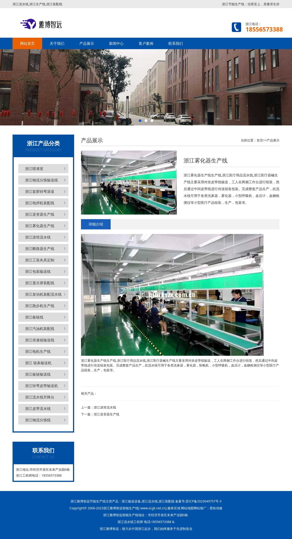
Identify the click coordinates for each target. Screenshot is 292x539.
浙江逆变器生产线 (39, 214)
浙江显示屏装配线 (39, 282)
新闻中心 (116, 43)
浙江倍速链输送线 (39, 340)
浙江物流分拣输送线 (41, 180)
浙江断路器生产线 (39, 248)
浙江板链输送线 (38, 374)
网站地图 (187, 508)
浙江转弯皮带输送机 (41, 385)
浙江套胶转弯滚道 (39, 191)
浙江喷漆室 (34, 168)
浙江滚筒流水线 (38, 237)
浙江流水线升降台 (39, 397)
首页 (260, 140)
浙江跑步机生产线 (39, 305)
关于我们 (57, 43)
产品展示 (86, 43)
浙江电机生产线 (38, 351)
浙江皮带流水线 (38, 408)
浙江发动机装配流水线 (43, 294)
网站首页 (27, 43)
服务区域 (174, 508)
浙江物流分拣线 (38, 419)
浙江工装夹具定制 (39, 260)
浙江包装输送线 (38, 271)
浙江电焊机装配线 (39, 202)
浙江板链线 (34, 317)
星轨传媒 (216, 508)
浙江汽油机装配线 (39, 328)
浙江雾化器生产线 (39, 225)
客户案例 (146, 43)
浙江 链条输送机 (38, 362)
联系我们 (175, 43)
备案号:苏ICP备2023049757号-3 (198, 501)
